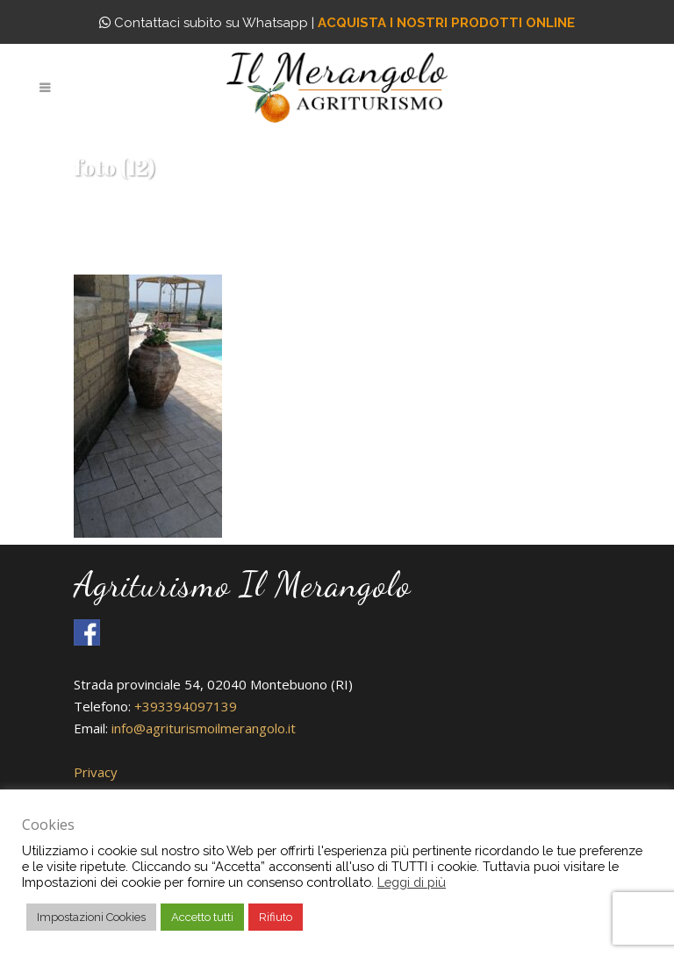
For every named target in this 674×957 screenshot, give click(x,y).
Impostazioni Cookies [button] (91, 917)
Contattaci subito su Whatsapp (203, 23)
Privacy (96, 772)
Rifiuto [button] (275, 917)
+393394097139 (185, 706)
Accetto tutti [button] (202, 917)
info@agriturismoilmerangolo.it (203, 728)
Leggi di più (411, 882)
